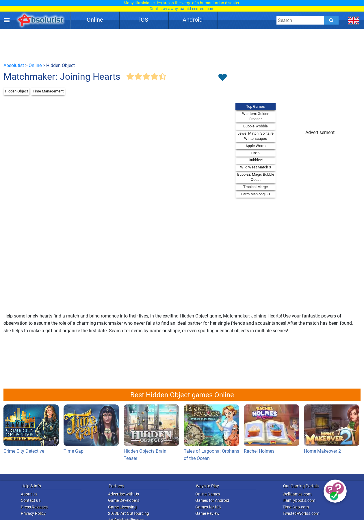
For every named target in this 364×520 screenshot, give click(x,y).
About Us (29, 494)
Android (193, 19)
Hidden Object (16, 91)
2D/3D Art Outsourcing (128, 513)
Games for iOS (208, 507)
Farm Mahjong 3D (255, 194)
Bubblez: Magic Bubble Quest (255, 177)
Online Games (207, 494)
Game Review (207, 513)
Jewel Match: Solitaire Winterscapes (255, 136)
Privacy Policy (33, 513)
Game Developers (123, 500)
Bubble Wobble (255, 126)
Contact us (30, 500)
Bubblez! (256, 160)
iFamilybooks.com (299, 500)
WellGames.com (297, 494)
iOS (143, 19)
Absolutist (13, 65)
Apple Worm (255, 146)
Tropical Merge (255, 187)
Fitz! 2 (255, 153)
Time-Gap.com (296, 507)
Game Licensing (122, 507)
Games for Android (212, 500)
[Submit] (331, 20)
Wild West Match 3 (255, 167)
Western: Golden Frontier (255, 116)
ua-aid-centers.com (197, 8)
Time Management (48, 91)
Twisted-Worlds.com (301, 513)
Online (95, 19)
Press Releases (34, 507)
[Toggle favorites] (222, 77)
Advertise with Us (123, 494)
